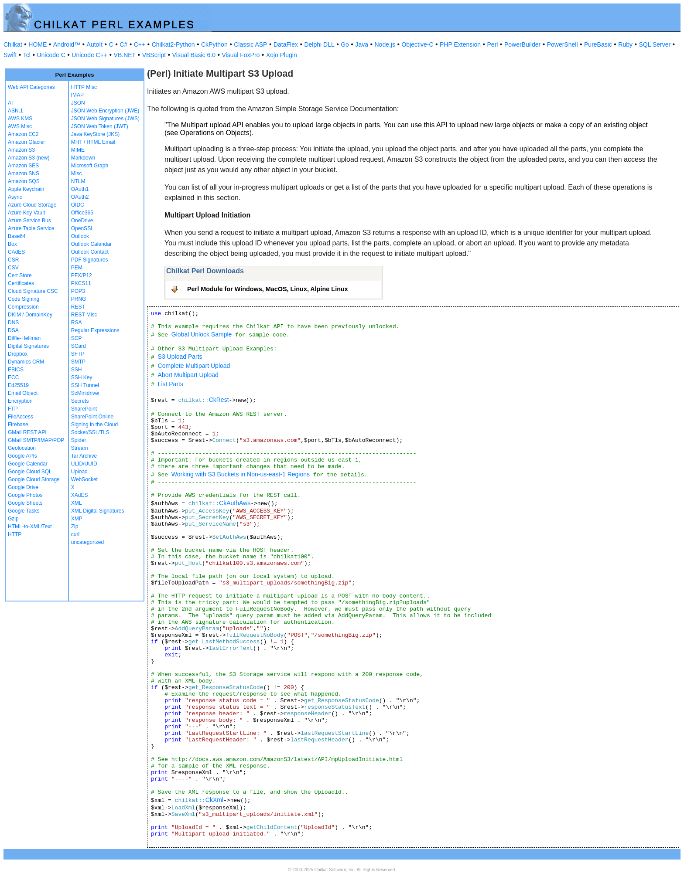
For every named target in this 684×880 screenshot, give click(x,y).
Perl (492, 44)
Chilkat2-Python (173, 44)
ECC (13, 377)
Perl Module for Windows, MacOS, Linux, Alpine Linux (267, 288)
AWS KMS (20, 119)
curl (75, 534)
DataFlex (286, 44)
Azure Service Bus (29, 220)
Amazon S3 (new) (28, 158)
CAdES (16, 252)
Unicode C (51, 54)
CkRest (219, 399)
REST (78, 307)
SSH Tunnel (85, 385)
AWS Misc (20, 126)
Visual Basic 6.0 (193, 54)
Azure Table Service (31, 228)
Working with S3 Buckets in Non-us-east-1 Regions (240, 474)
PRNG (78, 299)
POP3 (78, 291)
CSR (13, 260)
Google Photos (25, 495)
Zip (75, 526)
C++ (139, 44)
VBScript (154, 54)
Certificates (21, 283)
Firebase (18, 424)
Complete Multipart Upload (194, 365)
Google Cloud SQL (30, 472)
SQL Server (655, 44)
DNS (13, 322)
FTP (13, 409)
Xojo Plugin (281, 54)
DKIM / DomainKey (30, 315)
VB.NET (125, 54)
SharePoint (84, 409)
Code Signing (23, 299)
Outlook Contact (90, 252)
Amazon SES (23, 166)
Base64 (17, 236)
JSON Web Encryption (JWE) (105, 111)
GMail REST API (27, 432)
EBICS (16, 370)
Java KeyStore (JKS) (95, 134)
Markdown (83, 158)
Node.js (385, 44)
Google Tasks (24, 511)
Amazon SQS (24, 181)
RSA (76, 322)
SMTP (78, 362)
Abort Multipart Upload (188, 374)
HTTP (14, 534)
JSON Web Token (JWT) (99, 126)
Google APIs (22, 456)
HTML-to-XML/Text (30, 526)
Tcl (27, 54)
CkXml (214, 799)
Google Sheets (25, 503)
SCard (78, 346)
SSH (76, 370)
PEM (76, 268)
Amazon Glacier (26, 142)
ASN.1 (15, 111)
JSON (78, 103)
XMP (76, 519)
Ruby (625, 44)
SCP (76, 338)
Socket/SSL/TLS (90, 432)
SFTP (78, 354)
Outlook (80, 236)
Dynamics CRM (26, 362)
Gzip (13, 519)
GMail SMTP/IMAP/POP (36, 440)
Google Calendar (28, 464)
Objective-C (417, 44)
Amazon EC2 (23, 134)
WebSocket (84, 479)
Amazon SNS (23, 173)
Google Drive (23, 487)
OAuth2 (80, 197)
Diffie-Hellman (24, 338)
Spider (78, 440)
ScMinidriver (85, 393)
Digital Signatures (28, 346)
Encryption (20, 401)
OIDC (77, 205)
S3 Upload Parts (180, 356)
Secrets (80, 401)
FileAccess (20, 417)
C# (123, 44)
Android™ (66, 44)
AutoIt (95, 44)
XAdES (79, 495)
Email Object (23, 393)
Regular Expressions (95, 330)
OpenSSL (82, 228)
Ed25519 (18, 385)
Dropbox (17, 354)
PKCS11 (81, 283)
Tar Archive (84, 456)
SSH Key (81, 377)
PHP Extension (460, 44)
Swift (10, 54)
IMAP (77, 95)
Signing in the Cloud (94, 424)
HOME (37, 44)
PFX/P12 (81, 275)
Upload (79, 472)
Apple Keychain (26, 189)
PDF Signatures (89, 260)
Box (12, 244)
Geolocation (22, 448)
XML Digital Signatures (97, 511)
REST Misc (84, 315)
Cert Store (20, 275)
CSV (13, 268)
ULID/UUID (84, 464)
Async (15, 197)
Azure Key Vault (26, 213)
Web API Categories (31, 87)
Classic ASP (250, 44)
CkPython (214, 44)
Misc (76, 173)
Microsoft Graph (89, 166)
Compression (23, 307)
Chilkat (12, 44)
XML (76, 503)
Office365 (82, 213)
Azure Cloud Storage (32, 205)
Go (345, 44)
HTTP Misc (84, 87)
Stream (79, 448)
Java (361, 44)
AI (10, 103)
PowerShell (562, 44)
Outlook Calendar (91, 244)
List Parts (170, 384)
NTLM (78, 181)
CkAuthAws (234, 502)
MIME (78, 150)
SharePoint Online (92, 417)
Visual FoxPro (241, 54)
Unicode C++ (89, 54)
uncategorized (87, 542)
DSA (13, 330)
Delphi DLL (319, 44)
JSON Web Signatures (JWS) (105, 119)
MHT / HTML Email (93, 142)
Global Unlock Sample (201, 334)
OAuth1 (80, 189)
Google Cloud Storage (34, 479)
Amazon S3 (21, 150)
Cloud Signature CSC (33, 291)
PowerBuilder (522, 44)
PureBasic (598, 44)
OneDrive (82, 220)
